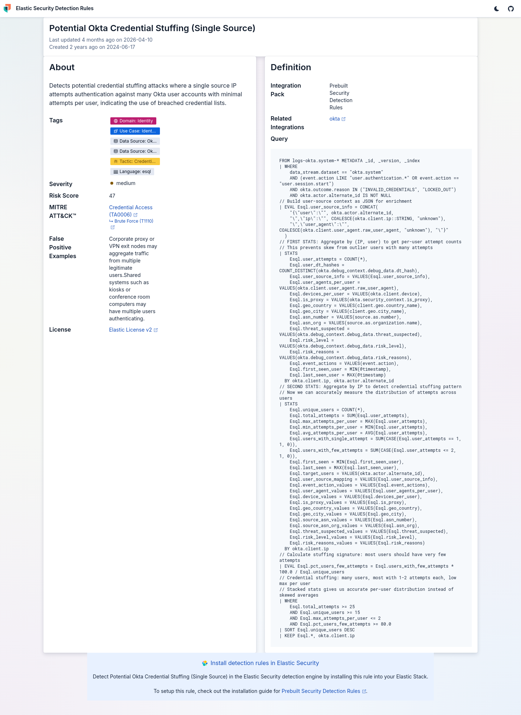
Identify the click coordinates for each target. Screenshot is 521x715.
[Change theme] (496, 8)
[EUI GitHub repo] (511, 8)
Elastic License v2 (133, 330)
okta (338, 118)
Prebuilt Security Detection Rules (324, 691)
